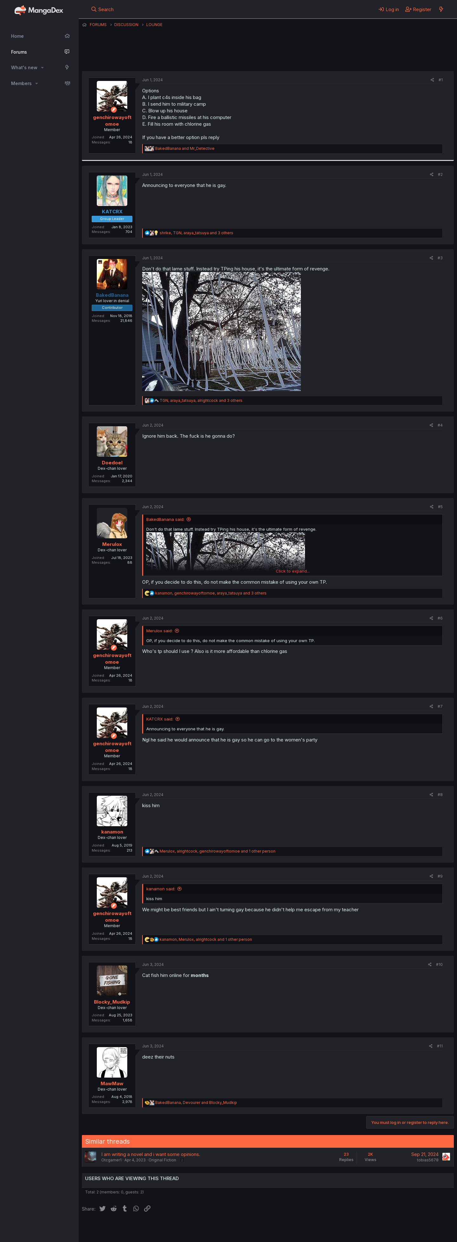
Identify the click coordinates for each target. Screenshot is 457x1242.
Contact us (165, 1228)
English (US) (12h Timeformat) (114, 1228)
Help (263, 1228)
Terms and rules (199, 1228)
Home (17, 36)
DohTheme (393, 1233)
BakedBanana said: (165, 519)
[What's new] (440, 9)
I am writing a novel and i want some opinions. (150, 1154)
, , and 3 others (196, 232)
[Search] (102, 9)
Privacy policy (237, 1228)
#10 (439, 964)
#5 (440, 506)
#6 (440, 618)
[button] (42, 68)
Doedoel (112, 463)
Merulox (112, 544)
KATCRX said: (159, 718)
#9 (440, 876)
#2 (440, 174)
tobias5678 (428, 1160)
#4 (440, 425)
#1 (441, 79)
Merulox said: (159, 630)
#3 (440, 258)
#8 (440, 794)
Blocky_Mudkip (112, 1002)
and (185, 148)
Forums (19, 52)
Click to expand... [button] (293, 571)
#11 (440, 1046)
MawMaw (112, 1083)
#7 (440, 706)
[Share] (432, 80)
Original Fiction (162, 1160)
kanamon (112, 832)
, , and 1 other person (217, 851)
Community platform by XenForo (401, 1228)
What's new (24, 67)
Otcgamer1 (111, 1160)
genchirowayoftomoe (254, 55)
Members (21, 83)
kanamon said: (160, 888)
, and (196, 1102)
